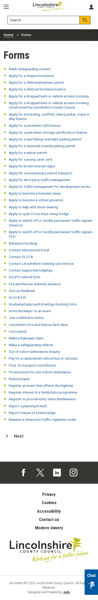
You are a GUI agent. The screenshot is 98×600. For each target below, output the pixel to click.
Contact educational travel (29, 250)
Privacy (49, 494)
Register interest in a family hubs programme (43, 392)
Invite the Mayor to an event (30, 311)
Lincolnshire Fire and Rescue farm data (38, 325)
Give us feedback (22, 291)
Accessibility (49, 511)
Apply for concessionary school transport (40, 173)
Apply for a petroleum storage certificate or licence (48, 132)
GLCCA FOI (17, 297)
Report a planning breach (28, 406)
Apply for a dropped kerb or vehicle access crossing (49, 96)
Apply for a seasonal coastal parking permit (42, 146)
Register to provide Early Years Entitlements (42, 399)
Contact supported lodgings (30, 270)
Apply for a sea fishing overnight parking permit (45, 139)
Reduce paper (19, 379)
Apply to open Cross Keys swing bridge (39, 214)
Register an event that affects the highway (41, 385)
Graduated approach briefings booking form (43, 304)
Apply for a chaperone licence (31, 76)
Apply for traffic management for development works (49, 186)
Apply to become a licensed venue (35, 193)
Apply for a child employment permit (36, 82)
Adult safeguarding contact (30, 69)
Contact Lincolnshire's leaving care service (41, 263)
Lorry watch (18, 331)
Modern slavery (49, 527)
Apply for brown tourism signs (32, 166)
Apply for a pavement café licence (34, 125)
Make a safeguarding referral (31, 345)
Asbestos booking (23, 243)
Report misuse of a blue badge (32, 413)
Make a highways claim (26, 338)
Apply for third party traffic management (39, 180)
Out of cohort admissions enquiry (34, 351)
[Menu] (8, 7)
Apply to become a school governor (36, 200)
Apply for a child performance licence (37, 89)
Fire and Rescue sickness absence (35, 284)
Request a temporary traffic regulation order (42, 419)
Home (8, 35)
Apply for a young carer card (30, 159)
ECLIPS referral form (24, 277)
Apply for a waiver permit (28, 153)
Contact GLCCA (21, 257)
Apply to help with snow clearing (33, 207)
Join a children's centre (26, 318)
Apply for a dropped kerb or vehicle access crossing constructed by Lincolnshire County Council (49, 105)
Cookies (49, 502)
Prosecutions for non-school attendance (40, 372)
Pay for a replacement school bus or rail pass (43, 358)
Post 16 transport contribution (32, 365)
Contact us (49, 519)
